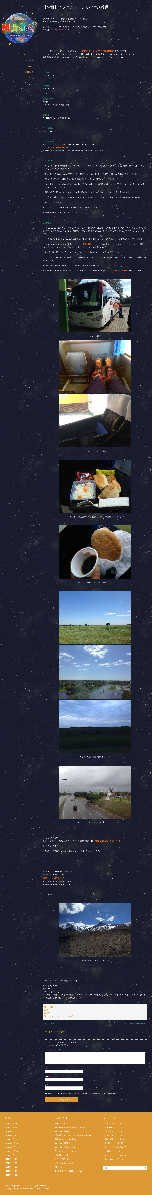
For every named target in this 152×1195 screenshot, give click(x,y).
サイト (47, 1085)
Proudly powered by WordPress (15, 1189)
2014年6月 (10, 1167)
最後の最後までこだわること (115, 1135)
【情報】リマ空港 (61, 1155)
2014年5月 (10, 1171)
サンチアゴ (61, 1016)
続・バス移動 (49, 1023)
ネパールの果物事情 (62, 1131)
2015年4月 (10, 1127)
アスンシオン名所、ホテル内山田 (133, 1023)
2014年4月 (10, 1175)
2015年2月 (10, 1135)
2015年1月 (10, 1139)
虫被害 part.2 (60, 1123)
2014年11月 (10, 1147)
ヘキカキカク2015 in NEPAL (115, 1131)
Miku (48, 1010)
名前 (47, 1068)
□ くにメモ (29, 72)
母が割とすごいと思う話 (114, 1143)
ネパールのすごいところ (114, 1159)
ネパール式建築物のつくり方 (66, 1147)
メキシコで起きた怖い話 (64, 1163)
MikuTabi (58, 1167)
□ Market (29, 66)
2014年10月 (10, 1151)
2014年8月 (10, 1159)
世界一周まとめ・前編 (113, 1123)
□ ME (31, 78)
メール (48, 1076)
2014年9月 (10, 1155)
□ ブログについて (26, 54)
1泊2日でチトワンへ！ (113, 1151)
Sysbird (46, 1189)
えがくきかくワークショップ (115, 1155)
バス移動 (70, 1016)
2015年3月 (10, 1131)
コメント (49, 1050)
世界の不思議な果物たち (64, 1159)
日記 (48, 1013)
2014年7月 (10, 1163)
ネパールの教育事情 (62, 1143)
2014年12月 (10, 1143)
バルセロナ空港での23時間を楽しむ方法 (70, 1127)
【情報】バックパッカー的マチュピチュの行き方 (73, 1135)
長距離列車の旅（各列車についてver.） (69, 1171)
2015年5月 (10, 1123)
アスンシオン (52, 1016)
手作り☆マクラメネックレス (66, 1151)
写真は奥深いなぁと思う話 (115, 1139)
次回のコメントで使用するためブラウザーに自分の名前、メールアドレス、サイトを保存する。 (83, 1093)
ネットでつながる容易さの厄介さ (117, 1147)
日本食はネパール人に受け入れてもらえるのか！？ (74, 1139)
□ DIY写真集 (28, 60)
